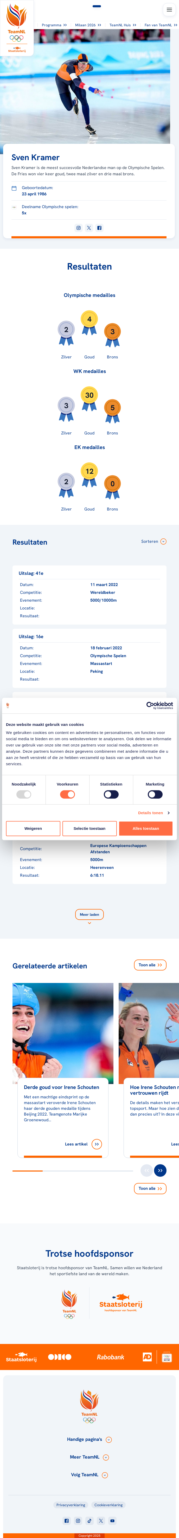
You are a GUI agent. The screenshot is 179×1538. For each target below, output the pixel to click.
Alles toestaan (146, 828)
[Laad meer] (89, 917)
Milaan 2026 (88, 25)
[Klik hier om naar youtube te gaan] (112, 1521)
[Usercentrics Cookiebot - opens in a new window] (150, 705)
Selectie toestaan (90, 828)
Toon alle (150, 965)
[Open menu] (169, 9)
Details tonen (150, 813)
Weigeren (33, 828)
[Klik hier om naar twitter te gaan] (101, 1521)
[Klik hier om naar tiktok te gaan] (89, 1521)
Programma (54, 25)
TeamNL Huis (123, 25)
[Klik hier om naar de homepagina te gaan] (17, 22)
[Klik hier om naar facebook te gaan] (66, 1521)
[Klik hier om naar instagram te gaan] (78, 1521)
